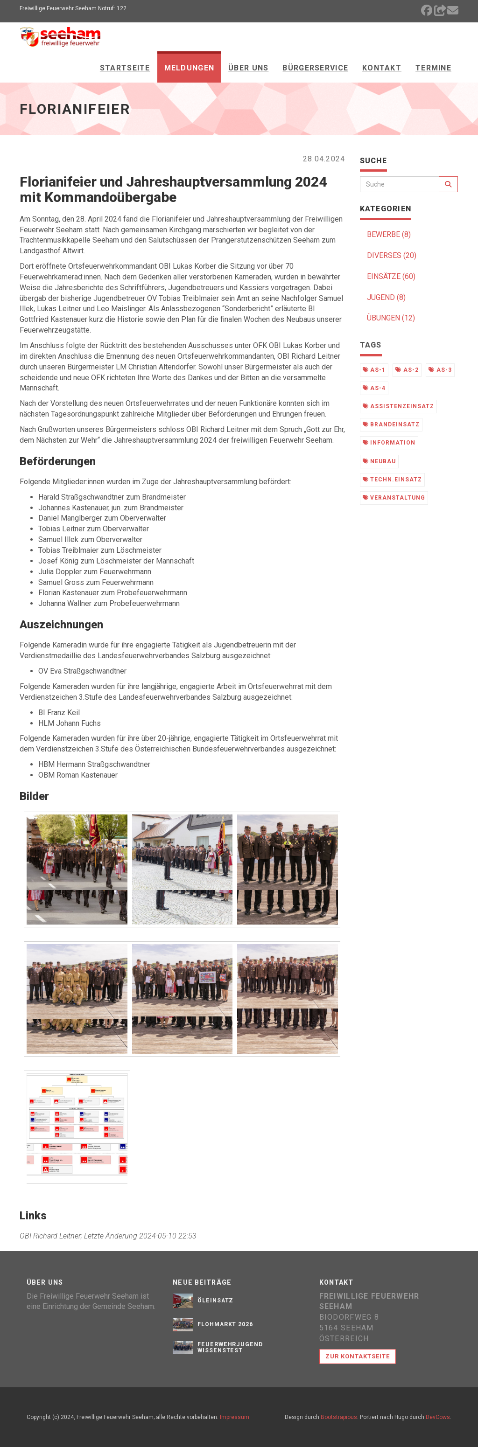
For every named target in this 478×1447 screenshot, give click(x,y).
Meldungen (189, 67)
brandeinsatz (391, 424)
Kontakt (381, 67)
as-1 (374, 370)
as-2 (407, 370)
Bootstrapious (339, 1417)
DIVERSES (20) (391, 255)
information (389, 442)
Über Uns (248, 67)
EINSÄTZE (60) (391, 276)
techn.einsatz (392, 479)
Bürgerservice (315, 67)
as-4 (374, 388)
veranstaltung (394, 497)
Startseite (125, 67)
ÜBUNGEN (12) (391, 317)
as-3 (440, 370)
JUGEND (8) (386, 297)
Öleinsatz (215, 1300)
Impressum (234, 1417)
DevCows (438, 1417)
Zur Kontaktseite (357, 1356)
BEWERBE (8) (389, 234)
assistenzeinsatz (398, 406)
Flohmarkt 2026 (225, 1324)
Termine (433, 67)
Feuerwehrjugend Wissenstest (230, 1347)
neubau (379, 461)
